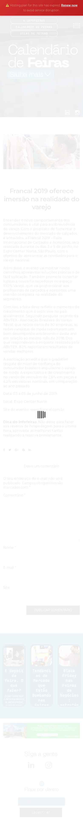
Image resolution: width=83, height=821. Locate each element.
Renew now (69, 5)
